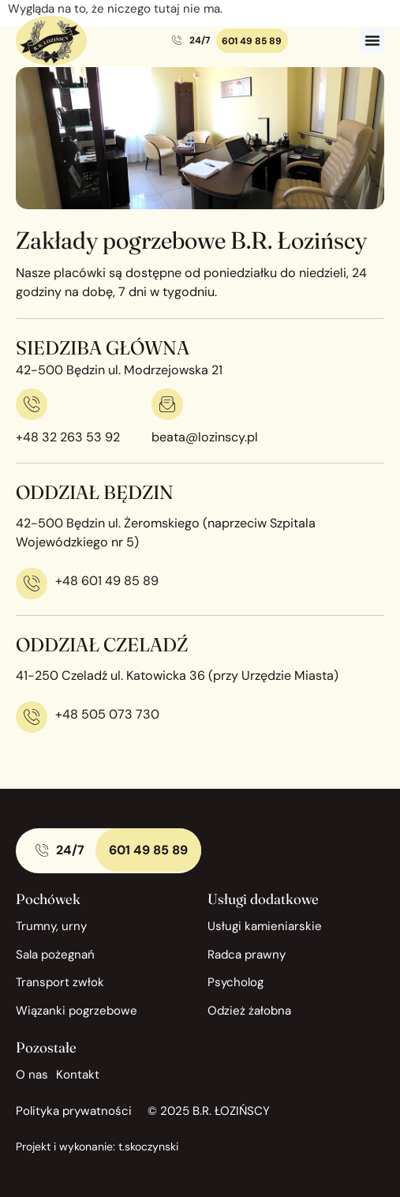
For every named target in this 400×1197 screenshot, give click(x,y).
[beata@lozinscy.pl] (167, 404)
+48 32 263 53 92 (68, 437)
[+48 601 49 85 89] (31, 583)
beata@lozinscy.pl (204, 437)
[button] (372, 40)
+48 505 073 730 (107, 714)
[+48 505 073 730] (31, 717)
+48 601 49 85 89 (107, 580)
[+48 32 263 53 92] (31, 404)
